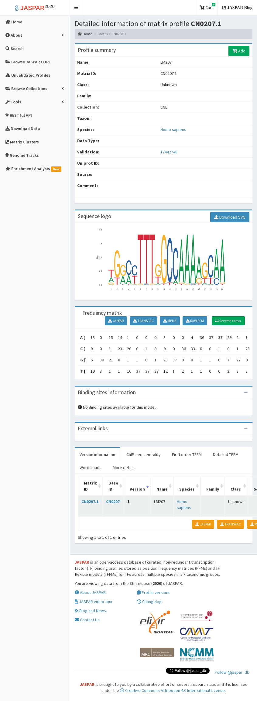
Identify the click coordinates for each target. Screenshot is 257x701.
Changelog (149, 601)
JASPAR (116, 320)
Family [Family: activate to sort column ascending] (212, 489)
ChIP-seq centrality (143, 454)
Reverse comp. (228, 320)
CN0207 (113, 501)
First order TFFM (187, 454)
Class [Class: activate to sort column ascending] (236, 489)
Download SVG (229, 217)
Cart (207, 6)
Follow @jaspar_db (232, 672)
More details (124, 467)
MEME (169, 320)
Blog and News (90, 610)
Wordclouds (90, 467)
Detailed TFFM (225, 454)
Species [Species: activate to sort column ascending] (187, 489)
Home (85, 34)
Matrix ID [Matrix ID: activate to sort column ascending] (90, 486)
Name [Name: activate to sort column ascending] (162, 489)
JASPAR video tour (94, 601)
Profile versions (153, 592)
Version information (97, 454)
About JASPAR (90, 592)
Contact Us (87, 619)
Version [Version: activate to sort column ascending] (137, 489)
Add (238, 51)
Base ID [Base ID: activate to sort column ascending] (113, 486)
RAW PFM (195, 320)
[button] (76, 7)
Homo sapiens (173, 129)
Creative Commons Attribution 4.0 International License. (173, 690)
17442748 (168, 152)
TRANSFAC (143, 320)
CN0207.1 (89, 501)
